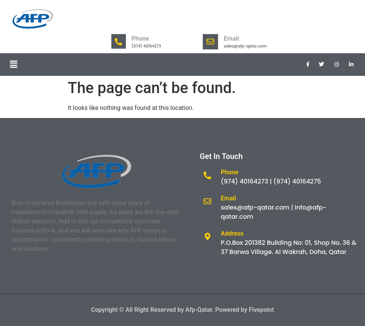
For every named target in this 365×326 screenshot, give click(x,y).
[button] (13, 64)
